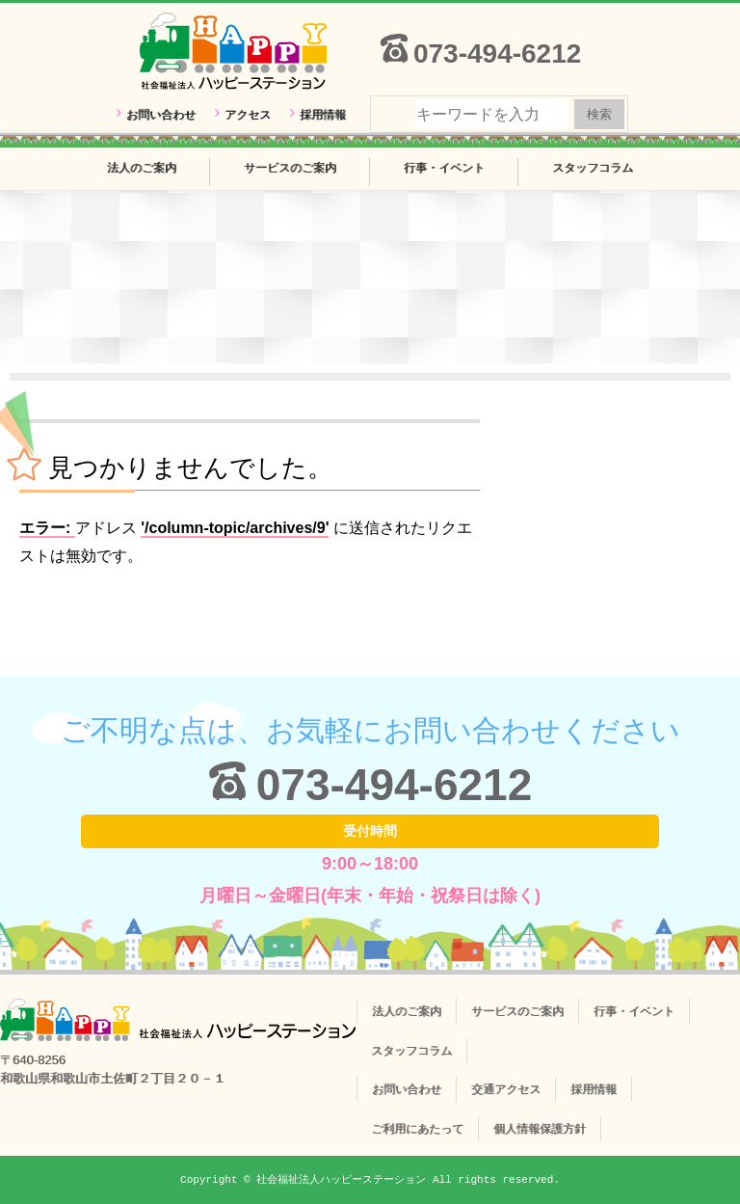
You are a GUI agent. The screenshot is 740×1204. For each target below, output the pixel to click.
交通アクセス (506, 1089)
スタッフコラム (592, 167)
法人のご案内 (141, 167)
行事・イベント (444, 167)
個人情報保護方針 (539, 1129)
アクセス (248, 114)
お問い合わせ (161, 114)
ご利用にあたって (417, 1129)
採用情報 (323, 114)
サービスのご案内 (290, 167)
